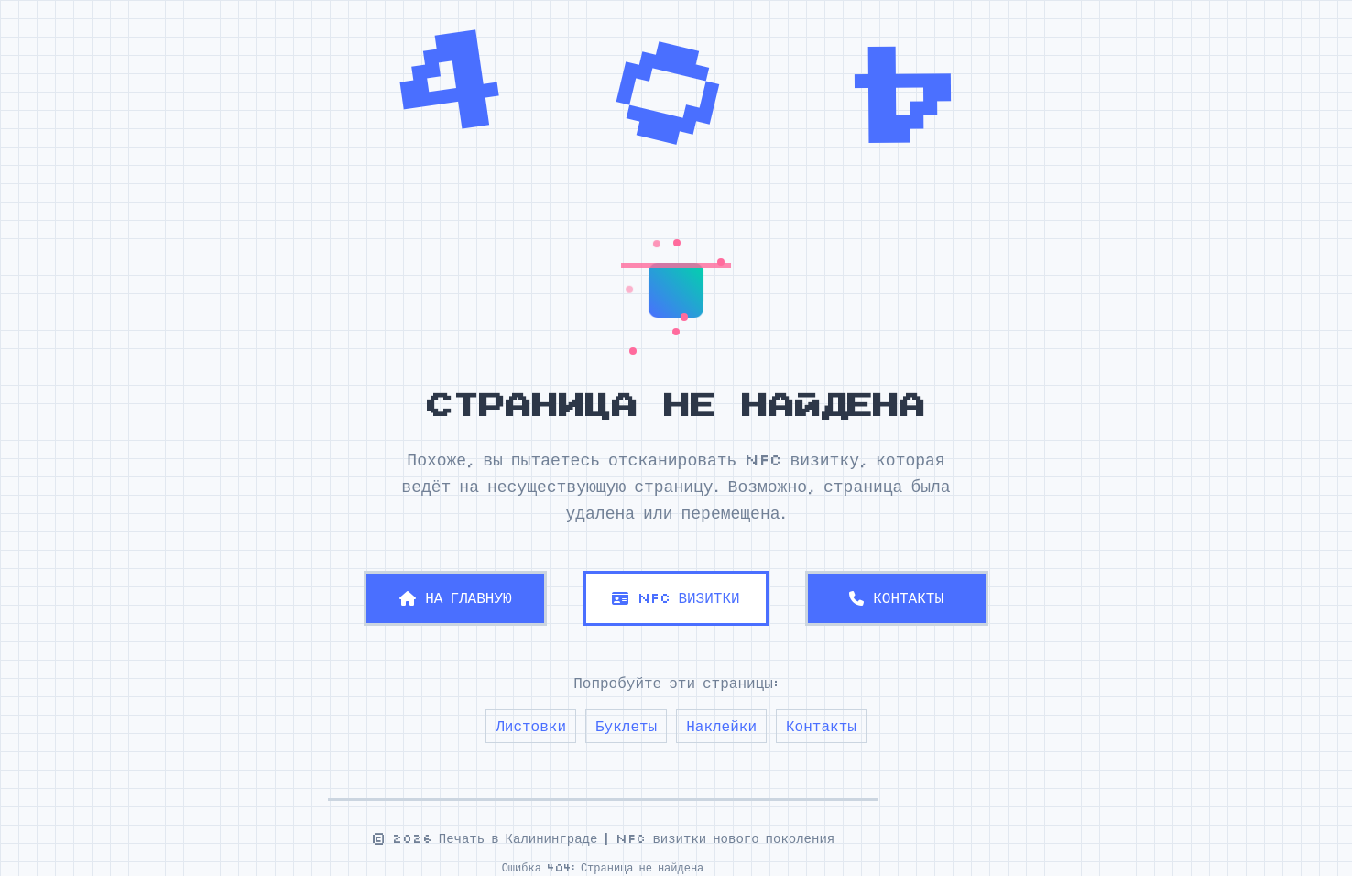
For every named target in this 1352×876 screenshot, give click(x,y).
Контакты (821, 726)
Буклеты (626, 726)
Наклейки (721, 726)
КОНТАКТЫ (896, 597)
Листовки (531, 726)
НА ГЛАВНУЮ (455, 597)
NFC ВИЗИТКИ (675, 597)
